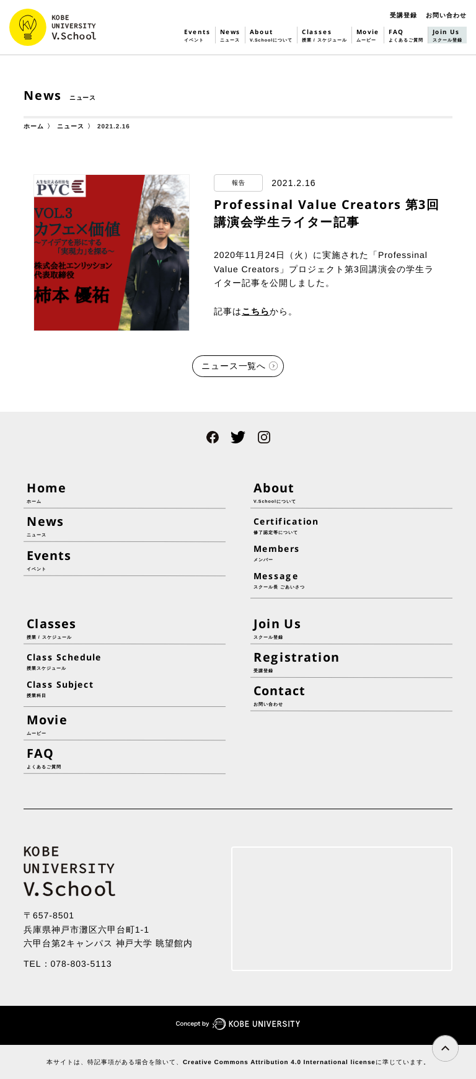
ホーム (34, 126)
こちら (256, 311)
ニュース (70, 126)
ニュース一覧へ (234, 366)
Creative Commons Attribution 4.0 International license (278, 1062)
